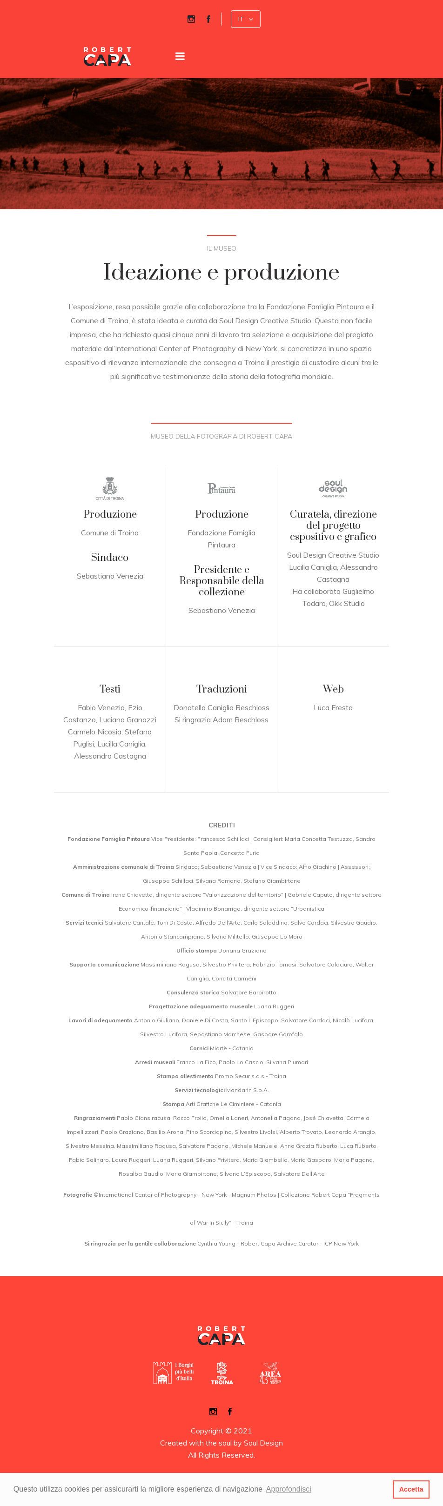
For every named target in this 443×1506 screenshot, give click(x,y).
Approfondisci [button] (288, 1489)
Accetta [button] (411, 1489)
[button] (246, 19)
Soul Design (263, 1442)
